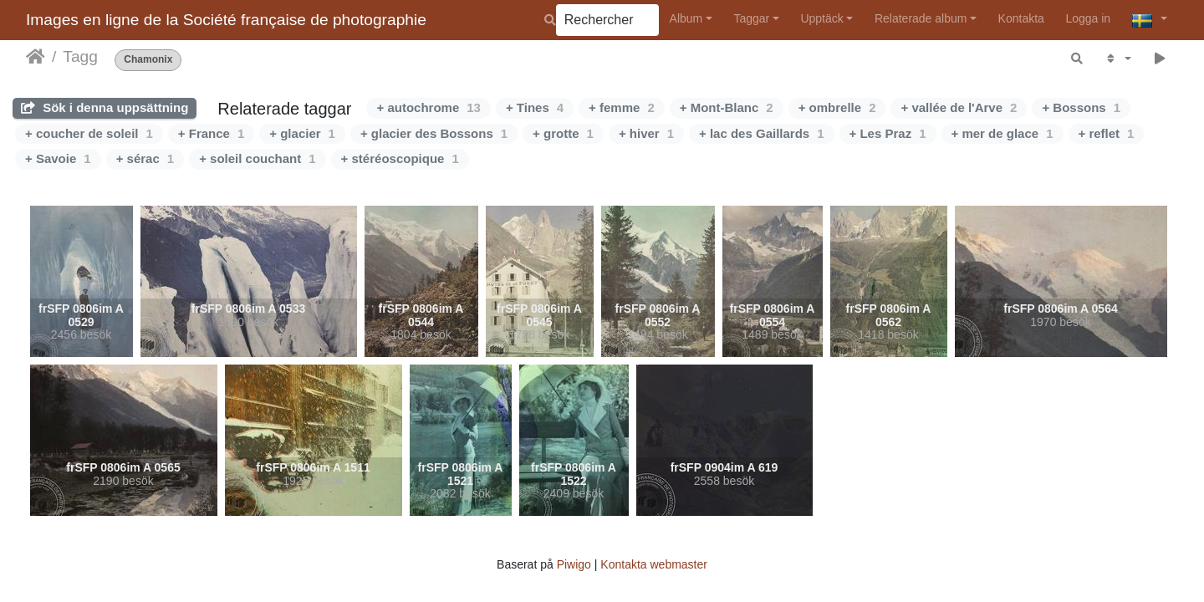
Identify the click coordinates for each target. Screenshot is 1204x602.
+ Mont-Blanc (726, 107)
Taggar (751, 18)
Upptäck (821, 18)
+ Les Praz (887, 133)
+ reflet (1107, 133)
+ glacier (302, 133)
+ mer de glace (1002, 133)
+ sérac (145, 158)
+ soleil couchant (257, 158)
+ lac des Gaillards (761, 133)
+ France (211, 133)
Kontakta (1021, 18)
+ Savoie (58, 158)
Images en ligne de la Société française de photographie (226, 19)
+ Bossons (1081, 107)
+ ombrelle (837, 107)
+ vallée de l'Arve (958, 107)
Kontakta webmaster (653, 564)
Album (686, 18)
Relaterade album (921, 18)
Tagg (80, 56)
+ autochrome (428, 107)
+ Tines (535, 107)
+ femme (622, 107)
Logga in (1087, 18)
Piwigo (574, 564)
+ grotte (563, 133)
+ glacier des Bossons (434, 133)
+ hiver (646, 133)
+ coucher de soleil (89, 133)
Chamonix (148, 59)
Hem (35, 57)
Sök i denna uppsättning (104, 107)
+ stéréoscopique (400, 158)
